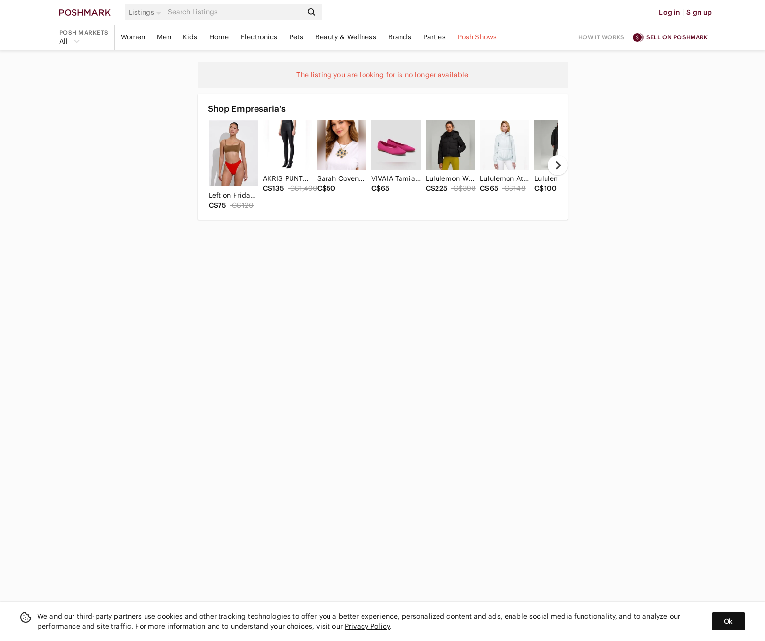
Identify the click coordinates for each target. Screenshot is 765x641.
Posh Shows (477, 37)
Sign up (699, 12)
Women (133, 37)
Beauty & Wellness (345, 37)
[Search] (234, 12)
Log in (669, 12)
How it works (601, 37)
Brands (399, 37)
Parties (434, 37)
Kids (190, 37)
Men (164, 37)
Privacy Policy (367, 626)
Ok (728, 621)
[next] (558, 165)
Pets (297, 37)
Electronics (259, 37)
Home (219, 37)
